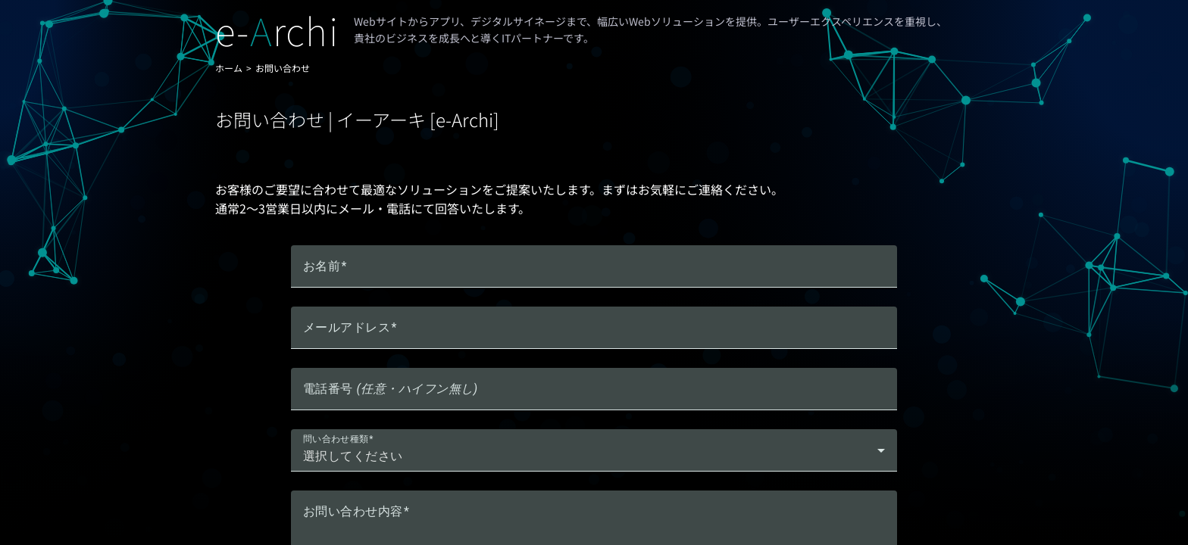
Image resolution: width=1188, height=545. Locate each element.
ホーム (228, 67)
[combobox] (594, 456)
